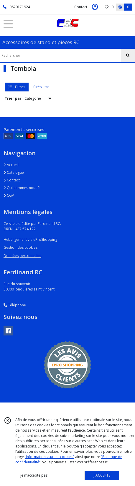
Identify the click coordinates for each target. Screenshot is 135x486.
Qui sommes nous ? (21, 187)
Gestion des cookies (20, 247)
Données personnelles (22, 255)
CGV (9, 195)
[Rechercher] (128, 55)
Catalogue (14, 172)
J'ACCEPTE (102, 475)
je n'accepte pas (33, 475)
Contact (80, 6)
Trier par (13, 98)
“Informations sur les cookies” (49, 456)
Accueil (11, 164)
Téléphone (15, 305)
